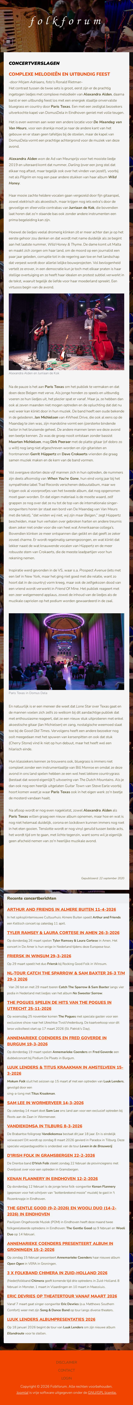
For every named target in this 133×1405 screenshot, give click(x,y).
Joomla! (22, 1392)
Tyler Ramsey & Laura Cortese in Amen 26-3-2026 (63, 933)
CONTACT (66, 1370)
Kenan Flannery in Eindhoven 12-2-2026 (52, 1178)
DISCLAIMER (66, 1362)
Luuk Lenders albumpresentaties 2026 (51, 1319)
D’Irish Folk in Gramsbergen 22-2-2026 (51, 1155)
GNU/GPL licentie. (102, 1392)
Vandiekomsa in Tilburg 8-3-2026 (44, 1126)
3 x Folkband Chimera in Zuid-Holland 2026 (57, 1273)
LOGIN (66, 1378)
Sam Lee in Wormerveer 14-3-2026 (45, 1103)
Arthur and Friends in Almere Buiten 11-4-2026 (61, 909)
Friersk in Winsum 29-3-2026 (39, 956)
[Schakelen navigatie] (8, 42)
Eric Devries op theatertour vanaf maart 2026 (62, 1296)
